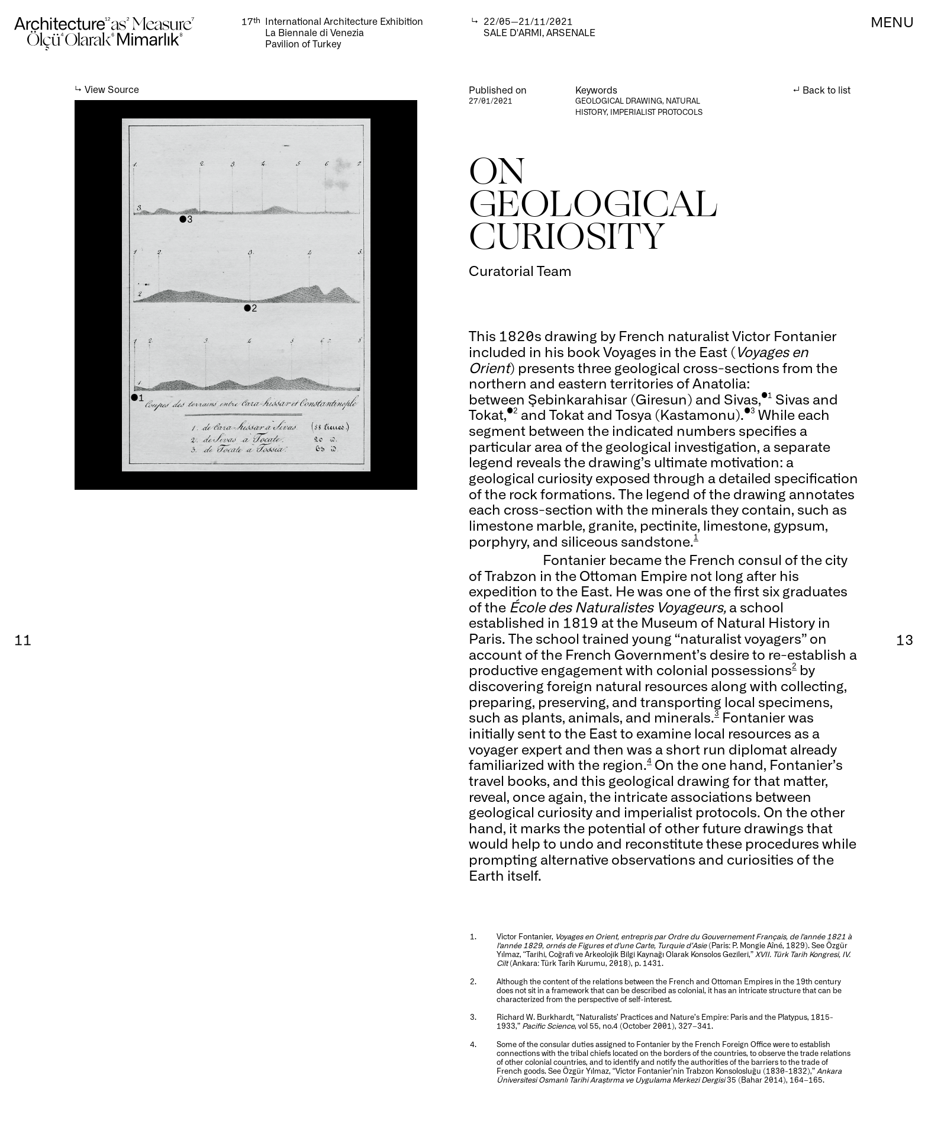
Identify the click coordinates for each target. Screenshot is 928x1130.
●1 (137, 397)
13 (905, 639)
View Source (112, 89)
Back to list (826, 89)
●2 (250, 307)
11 (23, 639)
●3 (186, 218)
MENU (892, 21)
